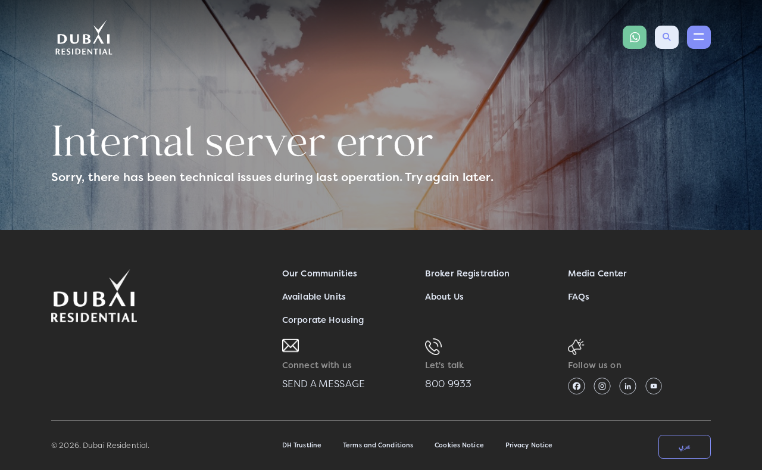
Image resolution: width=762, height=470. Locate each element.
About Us (444, 297)
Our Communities (319, 274)
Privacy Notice (529, 445)
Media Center (597, 274)
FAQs (579, 297)
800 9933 (448, 384)
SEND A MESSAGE (323, 384)
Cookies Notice (459, 445)
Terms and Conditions (378, 445)
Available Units (314, 297)
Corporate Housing (323, 320)
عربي (685, 446)
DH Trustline (301, 445)
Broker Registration (467, 274)
